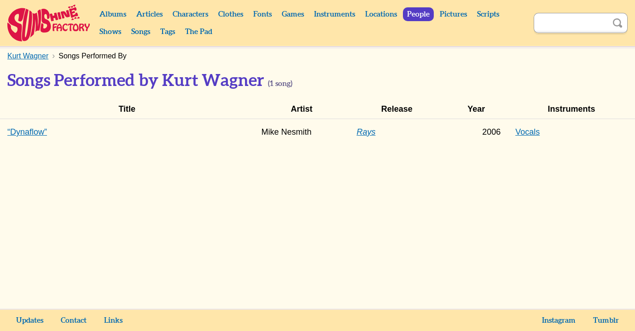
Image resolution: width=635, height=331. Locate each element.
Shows (110, 31)
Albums (112, 14)
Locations (381, 14)
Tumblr (606, 320)
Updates (29, 320)
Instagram (559, 320)
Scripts (488, 14)
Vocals (527, 132)
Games (293, 14)
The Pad (198, 31)
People (418, 14)
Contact (74, 320)
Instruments (334, 14)
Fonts (262, 14)
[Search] (570, 23)
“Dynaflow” (27, 132)
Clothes (230, 14)
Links (113, 320)
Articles (149, 14)
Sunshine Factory (49, 23)
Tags (167, 31)
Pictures (453, 14)
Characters (190, 14)
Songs (140, 31)
